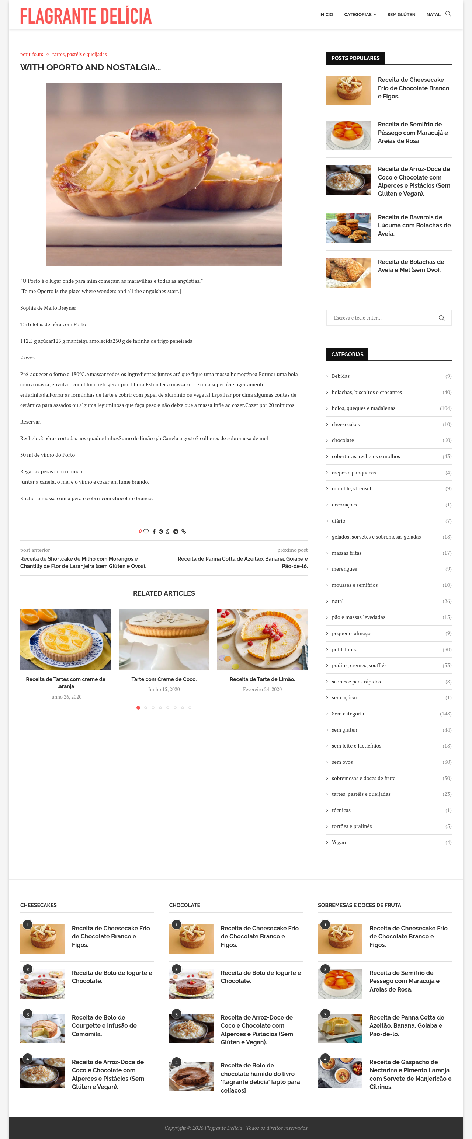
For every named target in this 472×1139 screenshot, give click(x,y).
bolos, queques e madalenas (392, 408)
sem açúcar (392, 697)
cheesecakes (392, 424)
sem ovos (392, 762)
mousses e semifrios (392, 585)
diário (392, 521)
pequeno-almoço (392, 633)
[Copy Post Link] (183, 531)
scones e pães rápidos (392, 681)
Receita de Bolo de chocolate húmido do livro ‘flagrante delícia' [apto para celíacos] (260, 1078)
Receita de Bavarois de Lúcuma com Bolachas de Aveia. (414, 225)
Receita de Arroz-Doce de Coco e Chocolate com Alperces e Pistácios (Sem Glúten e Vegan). (414, 181)
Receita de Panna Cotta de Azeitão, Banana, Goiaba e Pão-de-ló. (406, 1026)
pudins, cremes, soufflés (392, 665)
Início (326, 14)
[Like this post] (146, 531)
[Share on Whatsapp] (168, 531)
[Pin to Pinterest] (161, 531)
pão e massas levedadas (392, 617)
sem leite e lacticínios (392, 745)
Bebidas (392, 376)
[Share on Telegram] (175, 531)
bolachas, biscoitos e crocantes (392, 392)
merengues (392, 568)
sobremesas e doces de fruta (392, 778)
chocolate (392, 440)
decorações (392, 504)
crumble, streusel (392, 488)
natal (392, 601)
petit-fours (392, 649)
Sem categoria (392, 713)
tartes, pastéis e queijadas (392, 794)
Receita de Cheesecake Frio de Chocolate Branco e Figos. (413, 88)
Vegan (392, 842)
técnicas (392, 810)
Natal (434, 14)
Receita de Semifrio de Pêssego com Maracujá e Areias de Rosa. (413, 132)
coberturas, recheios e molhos (392, 456)
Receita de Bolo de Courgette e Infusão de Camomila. (104, 1026)
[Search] (448, 14)
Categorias (357, 14)
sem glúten (392, 730)
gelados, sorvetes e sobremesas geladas (392, 536)
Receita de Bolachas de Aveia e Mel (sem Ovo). (411, 266)
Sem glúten (402, 14)
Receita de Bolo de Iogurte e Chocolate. (112, 977)
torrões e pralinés (392, 826)
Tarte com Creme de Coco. (164, 679)
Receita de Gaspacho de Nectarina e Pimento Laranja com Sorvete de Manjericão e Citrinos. (410, 1074)
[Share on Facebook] (154, 531)
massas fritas (392, 553)
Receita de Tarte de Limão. (262, 679)
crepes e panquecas (392, 472)
